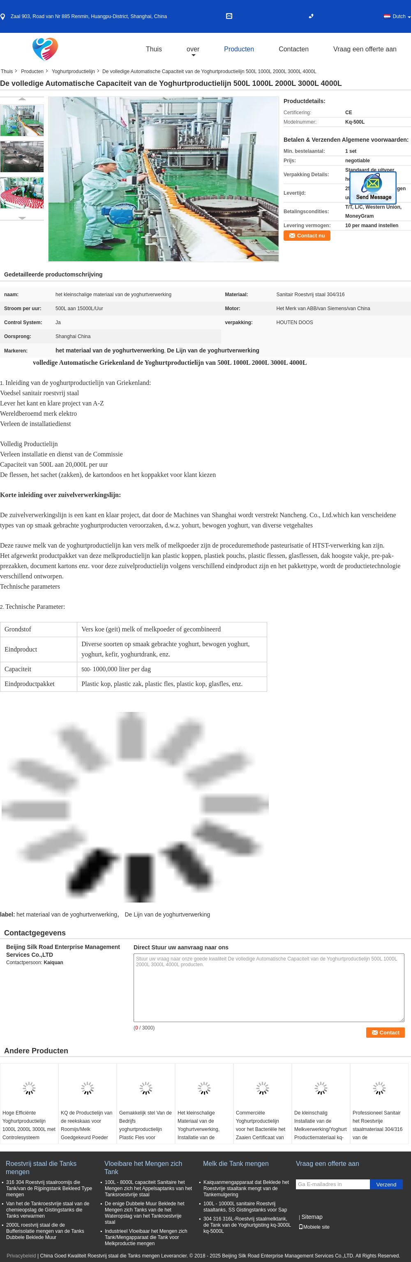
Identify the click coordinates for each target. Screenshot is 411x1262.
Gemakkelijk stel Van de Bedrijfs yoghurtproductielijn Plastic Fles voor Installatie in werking (145, 1129)
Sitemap (311, 1217)
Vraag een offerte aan (365, 49)
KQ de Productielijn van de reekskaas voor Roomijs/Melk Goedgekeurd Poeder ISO (86, 1129)
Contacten (294, 49)
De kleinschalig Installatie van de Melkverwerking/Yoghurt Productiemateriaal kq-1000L (320, 1129)
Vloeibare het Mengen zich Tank (143, 1167)
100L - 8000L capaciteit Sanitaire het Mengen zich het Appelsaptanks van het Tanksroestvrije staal (148, 1188)
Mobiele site (314, 1227)
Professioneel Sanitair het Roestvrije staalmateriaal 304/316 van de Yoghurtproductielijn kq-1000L (378, 1133)
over (193, 49)
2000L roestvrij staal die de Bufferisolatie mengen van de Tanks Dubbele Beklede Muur (45, 1231)
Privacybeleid (21, 1256)
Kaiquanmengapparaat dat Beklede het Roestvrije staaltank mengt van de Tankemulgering (246, 1188)
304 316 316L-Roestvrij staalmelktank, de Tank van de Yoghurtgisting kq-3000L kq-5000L (247, 1225)
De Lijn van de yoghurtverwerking (167, 914)
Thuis (154, 49)
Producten (239, 49)
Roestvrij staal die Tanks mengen (41, 1167)
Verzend (386, 1184)
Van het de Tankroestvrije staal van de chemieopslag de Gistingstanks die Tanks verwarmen (47, 1210)
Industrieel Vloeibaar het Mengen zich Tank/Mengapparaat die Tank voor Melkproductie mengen (146, 1237)
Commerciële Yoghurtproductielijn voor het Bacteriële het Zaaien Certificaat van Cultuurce (260, 1129)
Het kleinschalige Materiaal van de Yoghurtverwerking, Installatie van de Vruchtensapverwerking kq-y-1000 (203, 1133)
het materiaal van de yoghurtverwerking (66, 914)
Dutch (402, 16)
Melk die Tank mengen (236, 1163)
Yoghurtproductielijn (73, 71)
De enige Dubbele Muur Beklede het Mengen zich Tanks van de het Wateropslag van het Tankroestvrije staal (144, 1213)
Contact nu (311, 236)
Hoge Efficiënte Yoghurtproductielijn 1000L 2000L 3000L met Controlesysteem (28, 1125)
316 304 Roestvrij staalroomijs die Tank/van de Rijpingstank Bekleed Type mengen (49, 1188)
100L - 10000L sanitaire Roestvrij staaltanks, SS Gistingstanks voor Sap (245, 1207)
